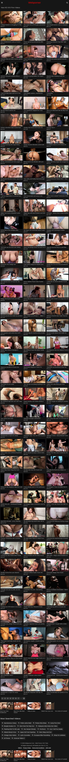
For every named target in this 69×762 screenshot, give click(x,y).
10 (24, 698)
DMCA (20, 748)
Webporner (34, 2)
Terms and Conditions (38, 748)
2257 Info (48, 748)
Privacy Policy (27, 748)
